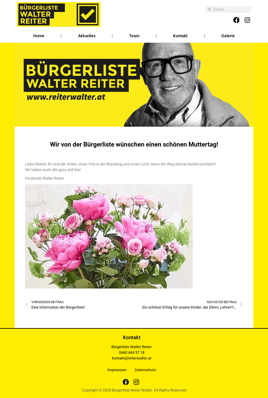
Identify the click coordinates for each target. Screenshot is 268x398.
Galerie (228, 35)
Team (134, 35)
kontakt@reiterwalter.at (131, 358)
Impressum (116, 370)
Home (38, 35)
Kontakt (180, 35)
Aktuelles (86, 35)
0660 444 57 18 (131, 352)
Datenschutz (145, 370)
